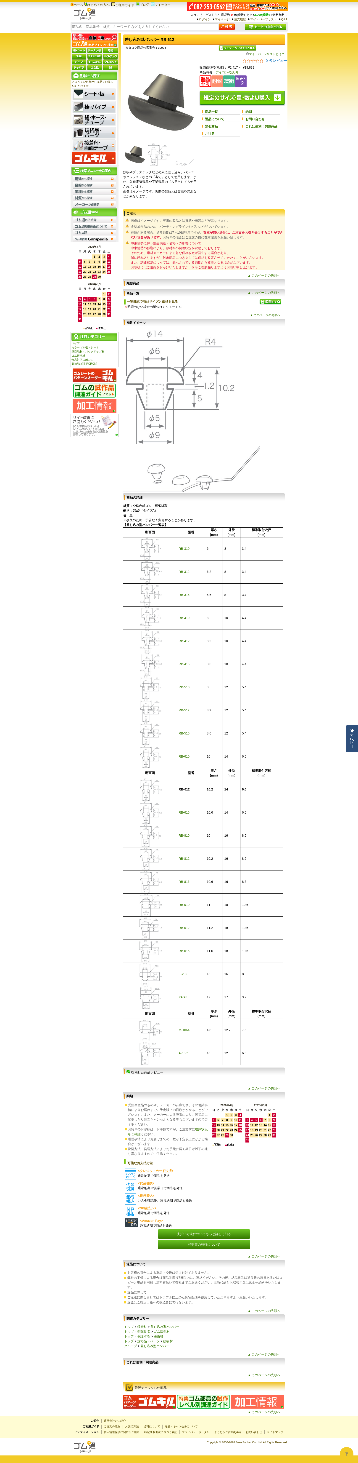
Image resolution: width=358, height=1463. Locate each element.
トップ (129, 1327)
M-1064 (184, 1030)
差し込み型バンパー (164, 1327)
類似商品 (211, 126)
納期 (248, 112)
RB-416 (184, 664)
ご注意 (210, 134)
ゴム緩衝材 (78, 355)
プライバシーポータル (195, 1432)
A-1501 (184, 1053)
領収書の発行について (204, 1244)
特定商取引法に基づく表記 (160, 1432)
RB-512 (184, 710)
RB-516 (184, 733)
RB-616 (184, 812)
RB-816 (184, 882)
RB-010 (184, 905)
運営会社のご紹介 (115, 1420)
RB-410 (184, 618)
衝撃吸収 (143, 1331)
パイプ (75, 343)
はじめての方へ (97, 5)
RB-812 (184, 858)
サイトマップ (275, 1432)
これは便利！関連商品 (261, 126)
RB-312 (184, 572)
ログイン (205, 19)
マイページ (222, 19)
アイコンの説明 (227, 72)
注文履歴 (240, 19)
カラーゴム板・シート (85, 347)
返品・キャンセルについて (181, 1426)
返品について (214, 119)
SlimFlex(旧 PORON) (84, 363)
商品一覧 (211, 112)
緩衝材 (142, 1327)
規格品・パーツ (148, 1341)
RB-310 (184, 548)
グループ (130, 1346)
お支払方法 (132, 1426)
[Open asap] (346, 1454)
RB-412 (184, 641)
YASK (183, 997)
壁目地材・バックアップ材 (87, 351)
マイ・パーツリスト (263, 19)
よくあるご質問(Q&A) (227, 1432)
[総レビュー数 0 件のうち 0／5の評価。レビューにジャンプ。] (265, 60)
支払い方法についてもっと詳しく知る (204, 1234)
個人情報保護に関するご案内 (122, 1432)
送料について (152, 1426)
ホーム (77, 5)
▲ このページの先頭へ (264, 275)
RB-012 (184, 928)
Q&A (284, 19)
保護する (143, 1336)
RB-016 (184, 951)
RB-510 (184, 687)
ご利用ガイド (122, 5)
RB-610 (184, 756)
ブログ (142, 4)
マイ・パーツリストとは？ (265, 54)
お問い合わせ (255, 119)
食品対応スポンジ (82, 359)
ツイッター (161, 5)
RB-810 (184, 835)
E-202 (183, 974)
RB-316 (184, 595)
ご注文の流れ (112, 1426)
